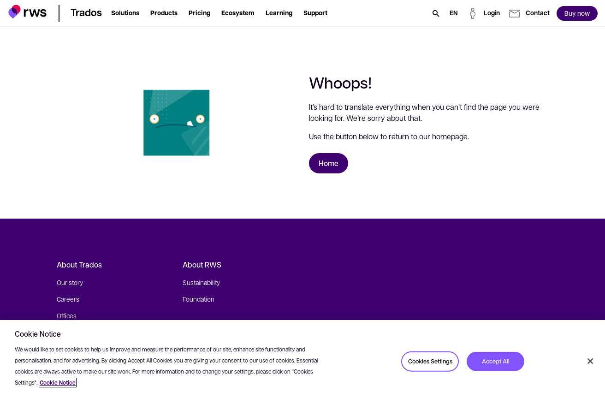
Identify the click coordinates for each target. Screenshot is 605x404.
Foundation (198, 299)
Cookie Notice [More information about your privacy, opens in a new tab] (58, 382)
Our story (70, 282)
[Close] (590, 361)
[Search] (436, 13)
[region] (302, 362)
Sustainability (201, 282)
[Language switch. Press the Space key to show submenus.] (453, 13)
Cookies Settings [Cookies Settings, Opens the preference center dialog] (430, 361)
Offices (67, 315)
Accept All (496, 361)
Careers (68, 299)
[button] (27, 12)
